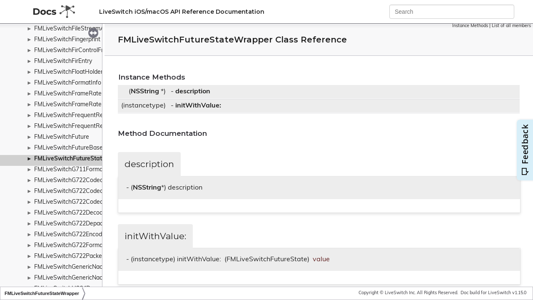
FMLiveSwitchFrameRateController (81, 94)
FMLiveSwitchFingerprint (67, 40)
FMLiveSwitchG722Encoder (70, 235)
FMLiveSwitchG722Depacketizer (77, 224)
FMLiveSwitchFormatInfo (67, 83)
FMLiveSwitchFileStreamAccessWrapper (88, 29)
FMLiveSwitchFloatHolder (68, 72)
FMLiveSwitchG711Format (69, 170)
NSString (145, 91)
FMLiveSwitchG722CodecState (75, 202)
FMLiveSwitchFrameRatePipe (73, 105)
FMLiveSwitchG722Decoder (71, 213)
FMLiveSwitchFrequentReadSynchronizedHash (97, 115)
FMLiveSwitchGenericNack (69, 267)
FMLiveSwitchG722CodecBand (75, 191)
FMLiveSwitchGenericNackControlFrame (88, 278)
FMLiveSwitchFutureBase (68, 148)
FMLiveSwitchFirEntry (63, 61)
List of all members (511, 26)
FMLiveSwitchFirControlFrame (74, 51)
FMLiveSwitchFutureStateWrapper (82, 159)
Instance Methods (470, 26)
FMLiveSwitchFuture (61, 137)
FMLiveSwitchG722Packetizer (74, 256)
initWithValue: (198, 105)
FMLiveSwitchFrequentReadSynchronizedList (94, 126)
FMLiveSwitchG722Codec (68, 181)
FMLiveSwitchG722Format (69, 245)
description (192, 91)
